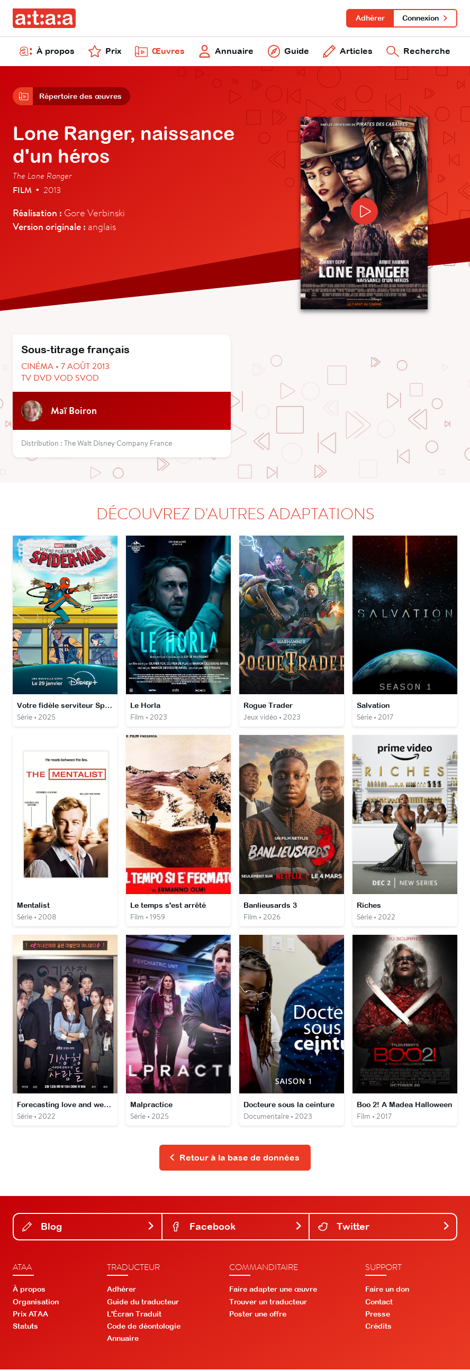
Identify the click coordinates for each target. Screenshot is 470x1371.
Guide (288, 51)
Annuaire (226, 51)
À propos (47, 51)
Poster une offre (257, 1315)
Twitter (384, 1228)
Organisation (36, 1303)
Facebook (237, 1228)
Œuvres (160, 51)
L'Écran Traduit (134, 1315)
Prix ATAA (30, 1315)
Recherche (418, 51)
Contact (379, 1303)
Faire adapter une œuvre (273, 1291)
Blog (88, 1228)
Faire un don (387, 1291)
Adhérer (369, 18)
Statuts (25, 1327)
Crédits (378, 1327)
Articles (348, 51)
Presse (377, 1315)
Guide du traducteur (143, 1303)
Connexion (425, 18)
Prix (104, 51)
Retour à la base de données (234, 1159)
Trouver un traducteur (268, 1303)
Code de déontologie (143, 1327)
